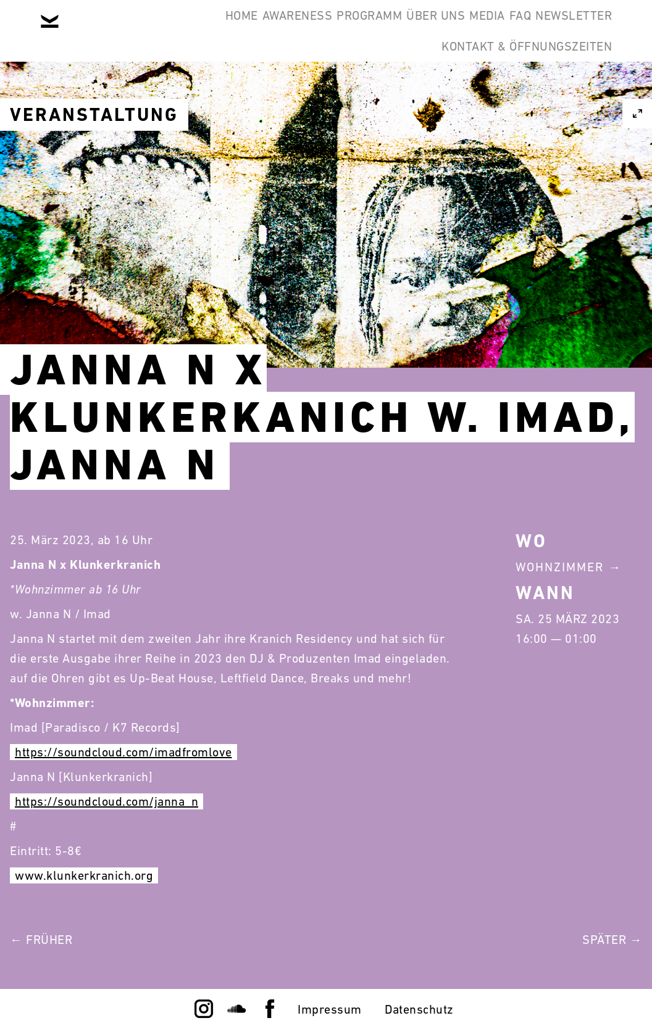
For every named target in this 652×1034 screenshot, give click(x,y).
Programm (284, 29)
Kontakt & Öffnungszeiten (517, 89)
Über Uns (370, 29)
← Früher (41, 939)
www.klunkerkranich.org (84, 875)
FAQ (492, 29)
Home (119, 29)
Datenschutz (419, 1009)
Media (440, 29)
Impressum (330, 1009)
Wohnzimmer (560, 567)
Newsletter (564, 29)
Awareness (194, 29)
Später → (612, 939)
